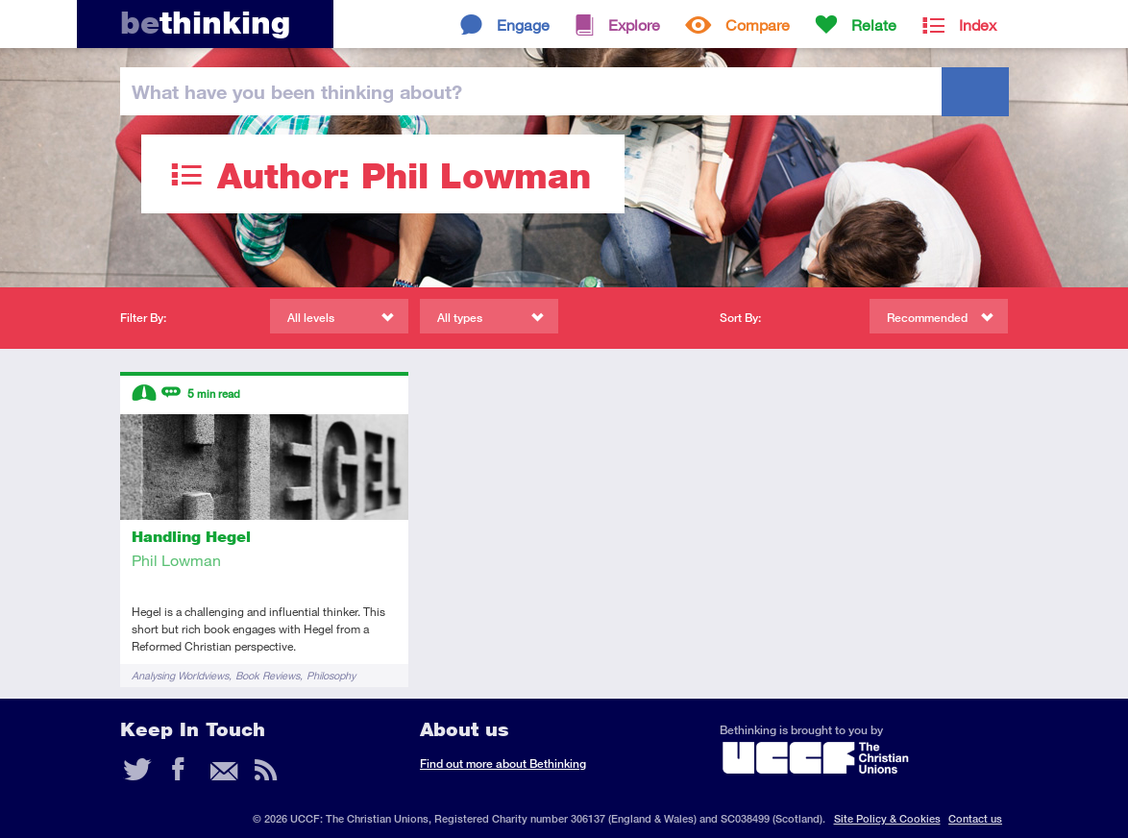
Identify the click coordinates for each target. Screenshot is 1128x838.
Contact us (975, 818)
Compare (757, 24)
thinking (205, 22)
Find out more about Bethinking (503, 763)
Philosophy (331, 675)
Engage (523, 24)
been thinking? (297, 91)
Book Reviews (267, 675)
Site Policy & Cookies (887, 818)
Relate (873, 24)
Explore (634, 24)
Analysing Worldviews (180, 675)
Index (977, 24)
